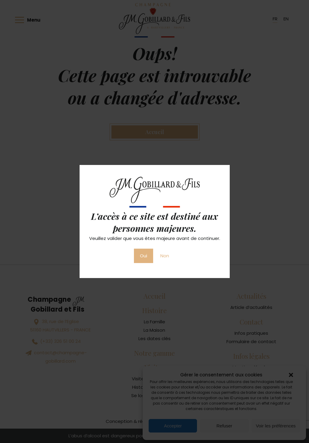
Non (164, 256)
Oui (143, 256)
